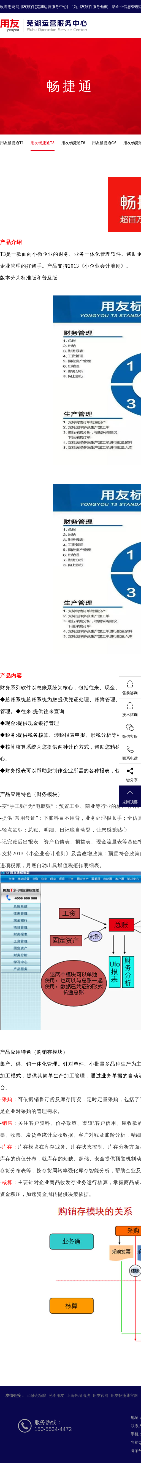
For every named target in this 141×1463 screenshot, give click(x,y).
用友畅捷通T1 (12, 143)
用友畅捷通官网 (124, 1395)
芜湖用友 (56, 1395)
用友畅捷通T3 (42, 143)
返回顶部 (130, 796)
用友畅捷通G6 (104, 143)
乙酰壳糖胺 (36, 1395)
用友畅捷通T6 (73, 143)
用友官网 (100, 1395)
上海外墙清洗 (78, 1395)
